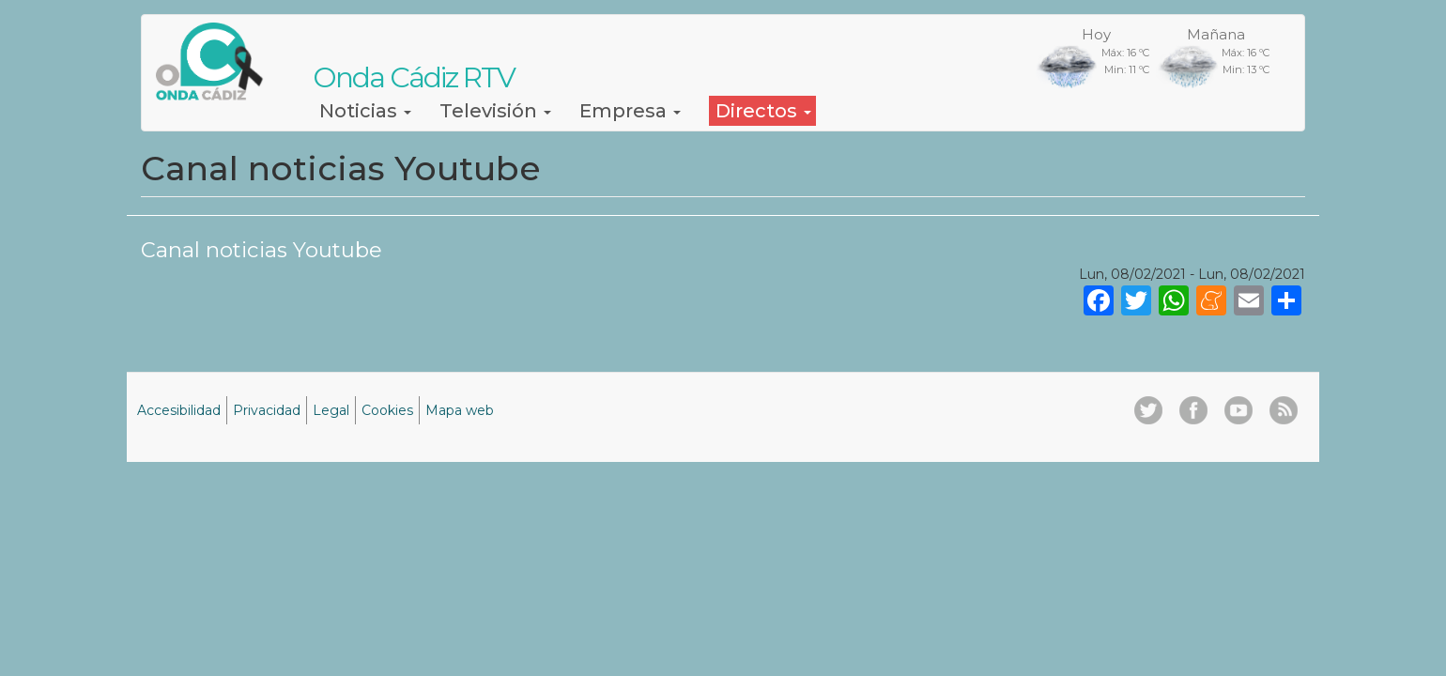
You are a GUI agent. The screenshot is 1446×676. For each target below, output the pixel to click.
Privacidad (266, 410)
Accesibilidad (179, 410)
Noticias (365, 111)
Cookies (387, 410)
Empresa (630, 111)
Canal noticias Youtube (261, 250)
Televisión (495, 111)
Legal (331, 410)
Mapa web (459, 410)
